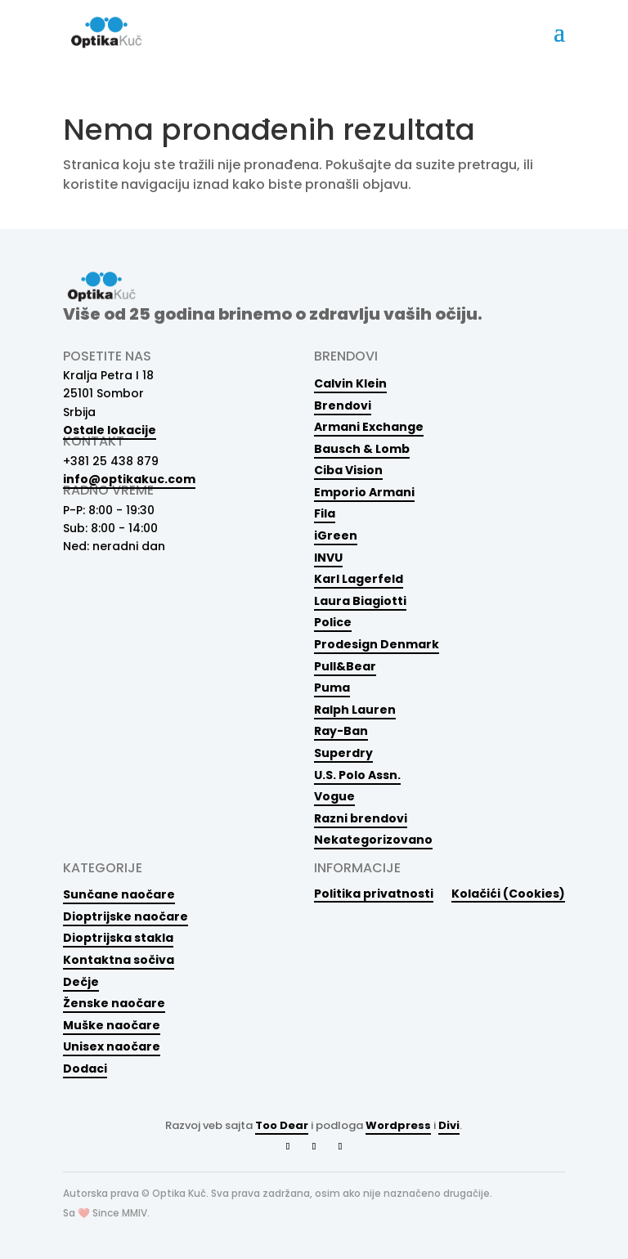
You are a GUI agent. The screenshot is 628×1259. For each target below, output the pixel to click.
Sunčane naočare (119, 894)
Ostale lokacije (109, 430)
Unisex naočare (111, 1046)
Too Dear (281, 1125)
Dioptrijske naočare (125, 916)
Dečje (81, 982)
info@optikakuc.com (129, 479)
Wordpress (398, 1125)
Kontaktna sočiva (118, 960)
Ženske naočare (114, 1003)
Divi (449, 1125)
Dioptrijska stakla (118, 938)
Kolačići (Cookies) (508, 893)
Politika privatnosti (373, 893)
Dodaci (85, 1068)
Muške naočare (111, 1025)
